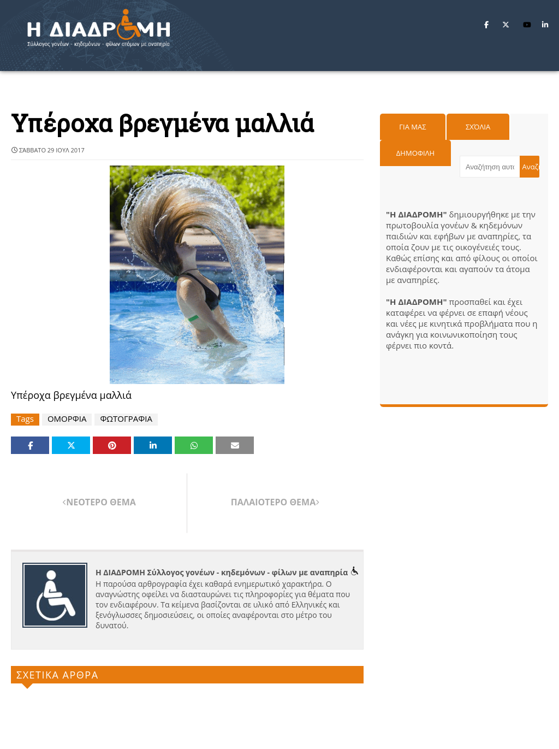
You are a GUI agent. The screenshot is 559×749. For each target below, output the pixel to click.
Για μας (412, 127)
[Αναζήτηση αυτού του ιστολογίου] (490, 167)
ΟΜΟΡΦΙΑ (66, 419)
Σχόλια (478, 127)
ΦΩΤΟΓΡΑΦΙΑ (126, 419)
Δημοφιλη (415, 153)
